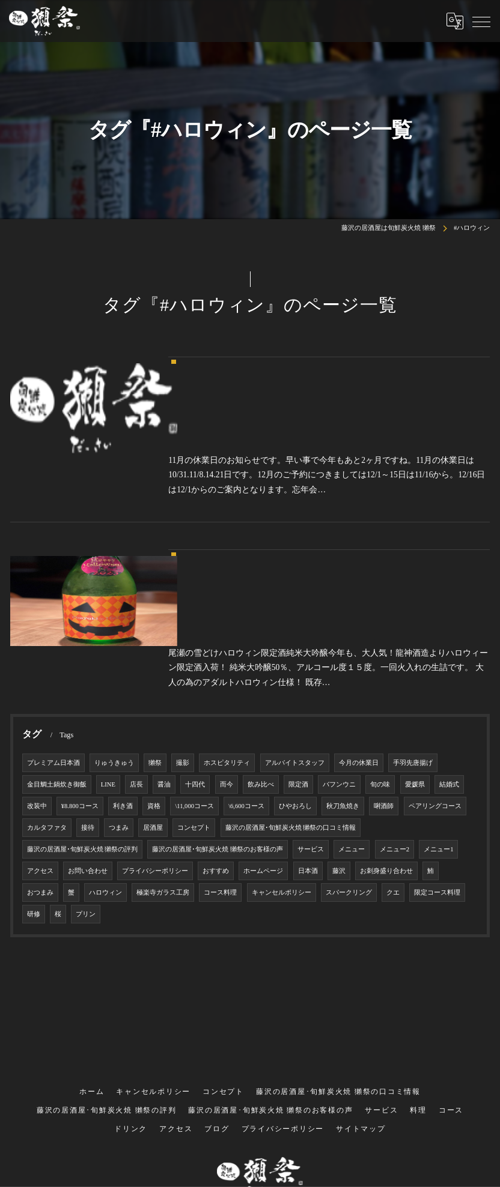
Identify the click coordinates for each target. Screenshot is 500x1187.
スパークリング (349, 784)
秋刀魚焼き (342, 698)
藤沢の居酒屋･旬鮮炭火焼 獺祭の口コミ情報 (290, 719)
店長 (136, 676)
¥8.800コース (80, 698)
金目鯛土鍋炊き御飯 (57, 676)
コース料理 (220, 784)
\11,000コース (194, 698)
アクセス (40, 763)
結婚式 (449, 676)
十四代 (195, 676)
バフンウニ (339, 676)
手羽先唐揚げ (413, 654)
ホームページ (263, 763)
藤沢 (339, 763)
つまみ (119, 719)
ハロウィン (105, 784)
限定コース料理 (437, 784)
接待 (87, 719)
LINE (108, 676)
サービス (310, 741)
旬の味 (380, 676)
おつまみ (40, 784)
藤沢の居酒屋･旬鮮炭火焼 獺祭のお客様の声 (217, 741)
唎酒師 (384, 698)
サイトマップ (361, 1022)
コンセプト (193, 719)
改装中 (37, 698)
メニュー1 (438, 741)
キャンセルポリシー (281, 784)
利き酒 (123, 698)
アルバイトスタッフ (295, 654)
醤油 (164, 676)
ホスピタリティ (227, 654)
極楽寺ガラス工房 (162, 784)
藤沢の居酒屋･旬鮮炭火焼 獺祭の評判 (82, 741)
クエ (393, 784)
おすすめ (216, 763)
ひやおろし (295, 698)
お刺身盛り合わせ (386, 763)
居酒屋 (153, 719)
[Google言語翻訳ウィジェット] (455, 21)
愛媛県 (415, 676)
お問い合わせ (88, 763)
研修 (33, 806)
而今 (226, 676)
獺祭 (155, 654)
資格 (153, 698)
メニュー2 (394, 741)
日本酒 (308, 763)
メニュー (351, 741)
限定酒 (298, 676)
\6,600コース (246, 698)
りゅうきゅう (114, 654)
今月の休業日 (359, 654)
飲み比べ (261, 676)
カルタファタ (47, 719)
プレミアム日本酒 (53, 654)
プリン (86, 806)
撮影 (182, 654)
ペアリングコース (435, 698)
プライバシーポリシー (155, 763)
